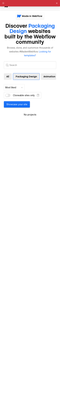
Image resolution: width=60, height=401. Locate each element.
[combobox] (14, 87)
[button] (57, 3)
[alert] (30, 3)
